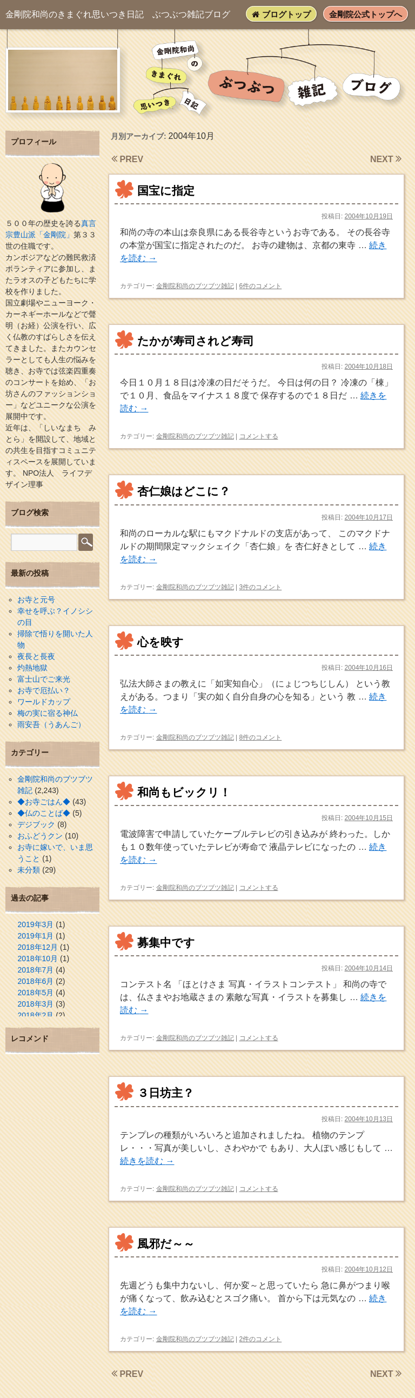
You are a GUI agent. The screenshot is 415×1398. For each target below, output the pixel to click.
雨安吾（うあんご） (51, 724)
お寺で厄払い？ (43, 690)
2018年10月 (37, 958)
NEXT (385, 159)
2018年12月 (37, 947)
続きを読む (147, 1161)
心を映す (160, 642)
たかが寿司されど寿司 (195, 341)
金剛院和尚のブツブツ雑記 (195, 286)
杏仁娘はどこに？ (183, 491)
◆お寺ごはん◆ (43, 801)
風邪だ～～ (166, 1243)
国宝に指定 (166, 190)
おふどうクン (40, 835)
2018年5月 (35, 992)
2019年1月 (35, 935)
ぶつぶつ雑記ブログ (117, 14)
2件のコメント (260, 1339)
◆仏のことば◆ (43, 813)
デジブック (36, 824)
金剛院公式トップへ (365, 14)
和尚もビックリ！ (184, 792)
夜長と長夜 (36, 656)
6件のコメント (260, 286)
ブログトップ (281, 14)
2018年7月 (35, 970)
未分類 (28, 870)
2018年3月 (35, 1004)
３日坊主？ (165, 1093)
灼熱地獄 (32, 667)
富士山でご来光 (43, 679)
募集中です (166, 942)
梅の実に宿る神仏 (47, 713)
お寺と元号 (36, 599)
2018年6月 (35, 981)
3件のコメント (260, 587)
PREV (127, 159)
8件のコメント (260, 737)
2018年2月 (35, 1015)
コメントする (258, 436)
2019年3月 (35, 924)
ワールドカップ (43, 701)
